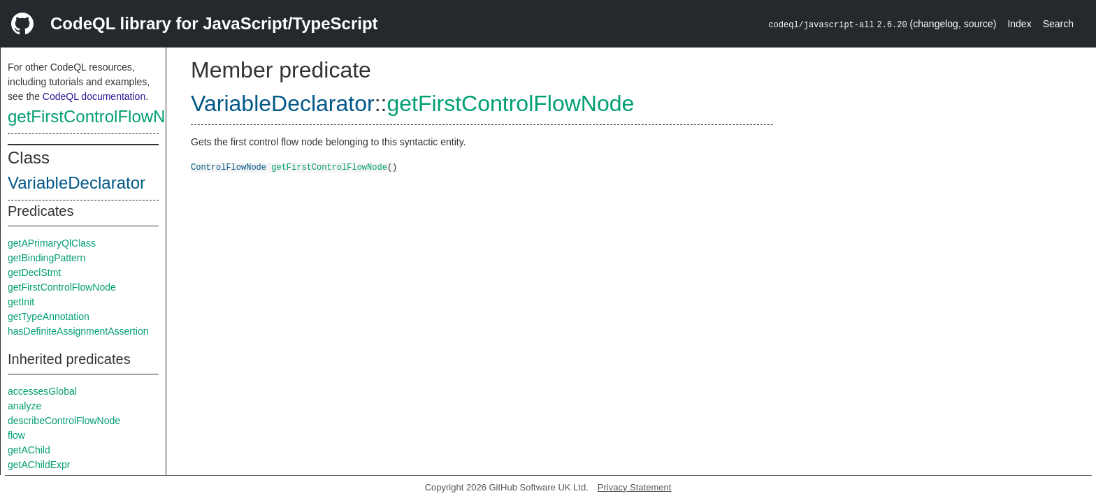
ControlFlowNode (228, 167)
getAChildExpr (39, 464)
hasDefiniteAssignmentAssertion (78, 331)
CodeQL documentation (94, 96)
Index (1019, 23)
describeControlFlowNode (64, 420)
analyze (24, 405)
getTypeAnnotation (48, 316)
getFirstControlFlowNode (100, 116)
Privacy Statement (635, 487)
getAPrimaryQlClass (52, 243)
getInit (21, 301)
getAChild (29, 449)
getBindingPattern (46, 257)
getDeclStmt (34, 272)
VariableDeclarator (76, 182)
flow (16, 435)
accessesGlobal (42, 391)
